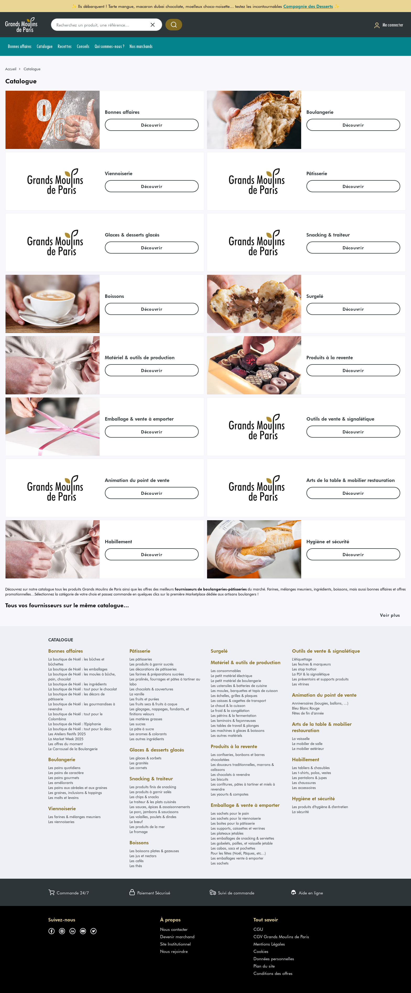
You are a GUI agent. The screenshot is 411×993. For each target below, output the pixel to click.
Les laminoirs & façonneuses (233, 720)
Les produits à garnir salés (150, 791)
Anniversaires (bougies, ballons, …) (320, 703)
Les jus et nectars (142, 855)
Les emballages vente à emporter (237, 858)
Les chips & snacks (144, 796)
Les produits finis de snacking (152, 786)
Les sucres (137, 723)
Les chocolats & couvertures (151, 688)
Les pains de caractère (66, 772)
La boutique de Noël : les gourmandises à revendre (81, 706)
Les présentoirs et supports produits (320, 679)
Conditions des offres (273, 973)
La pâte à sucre (141, 728)
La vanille (136, 693)
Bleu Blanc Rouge (306, 708)
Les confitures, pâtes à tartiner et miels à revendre (243, 787)
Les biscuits (219, 779)
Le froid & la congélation (230, 710)
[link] (13, 68)
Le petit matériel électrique (231, 675)
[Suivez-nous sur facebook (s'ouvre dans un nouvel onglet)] (53, 930)
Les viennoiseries (61, 821)
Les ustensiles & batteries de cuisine (239, 685)
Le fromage (138, 831)
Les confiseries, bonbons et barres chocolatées (238, 757)
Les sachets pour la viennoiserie (236, 818)
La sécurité (300, 811)
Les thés (135, 865)
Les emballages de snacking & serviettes (242, 838)
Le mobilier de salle (307, 743)
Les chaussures (304, 782)
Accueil (10, 68)
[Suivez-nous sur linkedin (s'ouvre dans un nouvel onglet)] (74, 930)
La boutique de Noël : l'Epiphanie (74, 723)
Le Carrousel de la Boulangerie (73, 748)
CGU (258, 929)
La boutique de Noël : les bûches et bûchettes (76, 662)
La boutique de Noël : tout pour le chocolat (82, 688)
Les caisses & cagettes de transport (238, 700)
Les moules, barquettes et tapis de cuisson (244, 690)
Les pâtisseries (140, 659)
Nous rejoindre (174, 951)
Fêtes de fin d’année (308, 713)
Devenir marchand (177, 936)
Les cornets (138, 767)
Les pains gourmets (63, 777)
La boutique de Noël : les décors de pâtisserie (76, 696)
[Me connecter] (388, 24)
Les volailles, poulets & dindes (152, 816)
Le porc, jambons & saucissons (154, 811)
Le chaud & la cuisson (228, 705)
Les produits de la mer (147, 826)
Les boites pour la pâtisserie (233, 823)
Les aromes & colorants (148, 733)
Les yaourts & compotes (229, 794)
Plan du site (264, 966)
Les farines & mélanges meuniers (74, 816)
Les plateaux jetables (227, 833)
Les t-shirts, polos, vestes (311, 772)
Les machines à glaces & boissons (237, 730)
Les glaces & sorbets (145, 757)
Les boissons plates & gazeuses (154, 850)
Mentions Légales (269, 944)
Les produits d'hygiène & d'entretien (320, 806)
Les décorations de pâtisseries (153, 669)
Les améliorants (60, 782)
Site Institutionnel (175, 944)
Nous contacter (174, 929)
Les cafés (136, 860)
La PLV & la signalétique (310, 674)
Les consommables (226, 670)
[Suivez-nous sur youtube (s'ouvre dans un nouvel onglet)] (85, 930)
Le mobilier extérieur (308, 748)
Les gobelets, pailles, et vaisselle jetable (242, 843)
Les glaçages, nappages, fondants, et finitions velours (159, 711)
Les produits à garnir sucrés (151, 664)
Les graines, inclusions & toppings (75, 792)
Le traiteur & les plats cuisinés (152, 801)
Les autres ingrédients (146, 738)
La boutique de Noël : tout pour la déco (79, 728)
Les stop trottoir (304, 669)
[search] (106, 24)
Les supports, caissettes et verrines (238, 828)
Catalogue (60, 639)
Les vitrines (300, 683)
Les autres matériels (226, 735)
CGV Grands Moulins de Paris (281, 936)
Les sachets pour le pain (230, 813)
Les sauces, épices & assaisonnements (159, 806)
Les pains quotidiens (64, 767)
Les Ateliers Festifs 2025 (67, 733)
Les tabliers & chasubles (311, 767)
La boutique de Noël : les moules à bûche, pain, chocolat (82, 676)
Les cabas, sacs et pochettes (233, 848)
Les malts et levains (63, 797)
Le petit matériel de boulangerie (236, 680)
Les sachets (220, 863)
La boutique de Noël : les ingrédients (77, 683)
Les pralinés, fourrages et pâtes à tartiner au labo (164, 681)
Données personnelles (273, 958)
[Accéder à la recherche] (173, 24)
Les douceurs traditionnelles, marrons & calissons (242, 767)
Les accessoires (304, 787)
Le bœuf (136, 821)
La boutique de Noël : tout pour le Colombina (75, 716)
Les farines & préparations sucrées (156, 674)
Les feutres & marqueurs (311, 664)
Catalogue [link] (32, 68)
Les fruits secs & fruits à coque (153, 703)
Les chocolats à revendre (230, 774)
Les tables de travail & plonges (235, 725)
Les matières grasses (145, 718)
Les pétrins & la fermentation (233, 715)
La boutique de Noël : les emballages (77, 669)
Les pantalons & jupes (309, 777)
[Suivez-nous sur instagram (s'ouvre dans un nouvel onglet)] (64, 930)
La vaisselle (301, 738)
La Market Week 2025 (65, 738)
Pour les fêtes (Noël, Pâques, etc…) (238, 853)
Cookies (260, 951)
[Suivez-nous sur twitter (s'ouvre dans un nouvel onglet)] (95, 930)
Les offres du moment (65, 743)
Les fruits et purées (144, 698)
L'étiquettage (302, 659)
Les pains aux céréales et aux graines (77, 787)
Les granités (138, 762)
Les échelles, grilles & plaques (234, 695)
